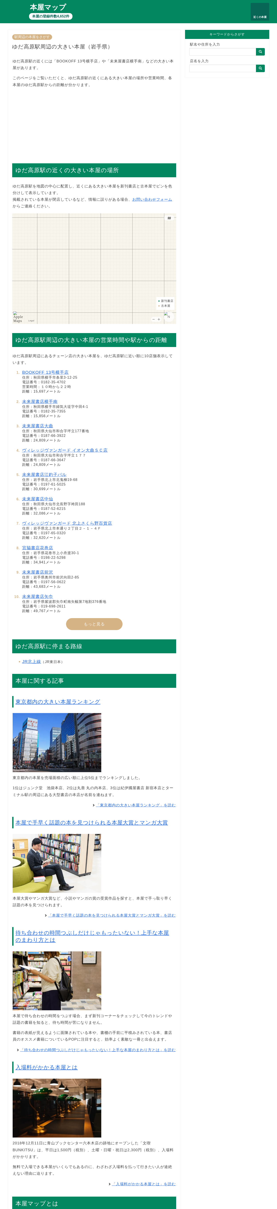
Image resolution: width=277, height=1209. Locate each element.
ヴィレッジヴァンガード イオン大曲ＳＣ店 (65, 450)
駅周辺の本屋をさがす (32, 37)
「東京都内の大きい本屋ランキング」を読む (136, 805)
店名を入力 (199, 61)
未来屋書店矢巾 (37, 596)
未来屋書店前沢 (37, 572)
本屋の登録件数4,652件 (50, 16)
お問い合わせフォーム (152, 199)
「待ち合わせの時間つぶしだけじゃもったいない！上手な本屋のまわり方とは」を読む (98, 1050)
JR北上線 (31, 661)
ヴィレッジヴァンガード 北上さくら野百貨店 (67, 523)
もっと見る (94, 624)
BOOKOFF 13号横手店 (45, 372)
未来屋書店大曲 (37, 426)
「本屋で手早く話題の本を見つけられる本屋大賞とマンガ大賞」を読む (112, 915)
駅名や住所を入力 (205, 44)
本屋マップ (48, 7)
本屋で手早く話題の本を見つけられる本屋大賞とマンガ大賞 (92, 822)
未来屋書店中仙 (37, 499)
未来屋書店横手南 (40, 401)
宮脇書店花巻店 (37, 548)
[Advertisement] (94, 123)
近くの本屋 (260, 17)
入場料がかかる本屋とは (47, 1067)
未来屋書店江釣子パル (44, 474)
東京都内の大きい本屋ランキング (58, 702)
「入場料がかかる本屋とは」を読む (144, 1184)
